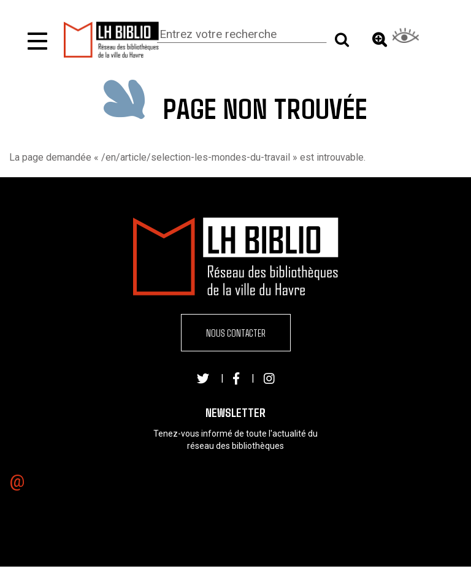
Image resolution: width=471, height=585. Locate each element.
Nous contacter (236, 332)
